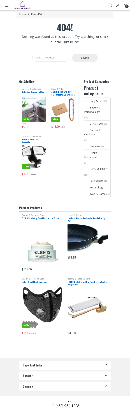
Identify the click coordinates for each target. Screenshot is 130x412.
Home (22, 14)
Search (110, 5)
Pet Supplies (93, 181)
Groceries (92, 146)
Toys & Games (95, 194)
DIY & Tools (93, 123)
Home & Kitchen (96, 169)
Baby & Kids (56, 88)
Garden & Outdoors (31, 88)
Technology (93, 187)
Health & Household (92, 155)
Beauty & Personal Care (92, 109)
